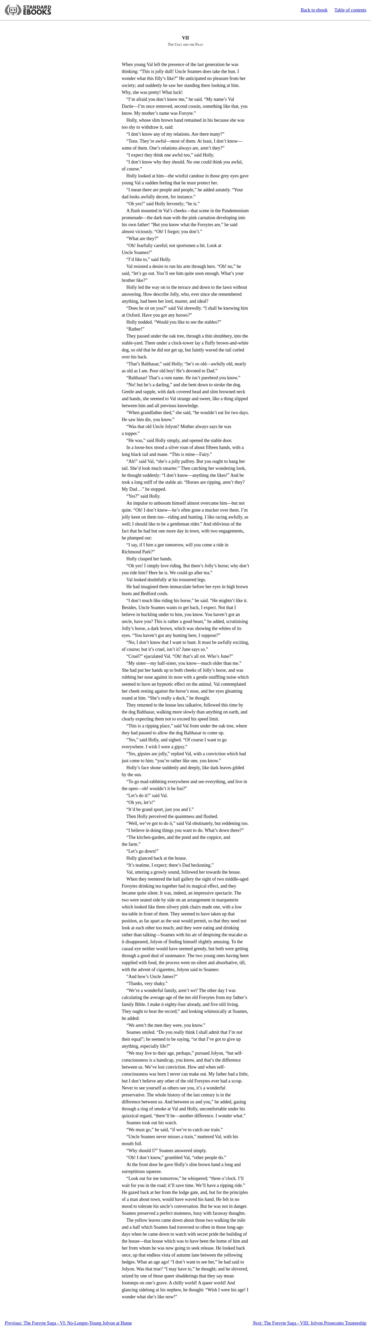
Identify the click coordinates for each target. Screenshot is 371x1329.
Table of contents (350, 10)
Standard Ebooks (28, 10)
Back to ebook (314, 10)
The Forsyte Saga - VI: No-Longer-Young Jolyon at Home (68, 1323)
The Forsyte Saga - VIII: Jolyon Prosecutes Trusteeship (309, 1323)
